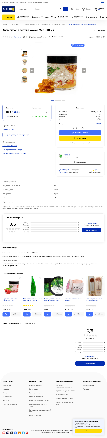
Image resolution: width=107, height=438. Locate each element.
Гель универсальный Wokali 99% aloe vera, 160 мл (32, 299)
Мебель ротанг (91, 17)
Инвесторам (7, 393)
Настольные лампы (62, 17)
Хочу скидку (78, 45)
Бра (53, 17)
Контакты (6, 400)
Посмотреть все (8, 129)
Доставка (12, 2)
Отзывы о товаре (12, 323)
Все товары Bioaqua (10, 146)
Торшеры (45, 17)
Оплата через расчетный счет (65, 403)
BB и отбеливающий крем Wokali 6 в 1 (74, 299)
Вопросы (30, 323)
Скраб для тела (59, 24)
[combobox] (27, 9)
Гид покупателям (35, 385)
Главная (5, 24)
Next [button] (84, 70)
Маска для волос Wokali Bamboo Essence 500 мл (52, 299)
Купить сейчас (80, 138)
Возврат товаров (35, 415)
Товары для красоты (30, 24)
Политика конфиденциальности (64, 386)
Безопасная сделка (36, 396)
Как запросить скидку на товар (38, 405)
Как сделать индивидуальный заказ (40, 411)
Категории (15, 24)
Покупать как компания (35, 2)
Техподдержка (88, 385)
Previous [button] (32, 70)
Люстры (35, 17)
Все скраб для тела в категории (14, 154)
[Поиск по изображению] (61, 9)
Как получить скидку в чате (39, 400)
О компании (5, 2)
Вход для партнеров (10, 404)
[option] (58, 70)
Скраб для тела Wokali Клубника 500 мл (10, 299)
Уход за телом (45, 24)
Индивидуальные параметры (18, 135)
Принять (88, 431)
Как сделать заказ (21, 2)
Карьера (6, 389)
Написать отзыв (91, 230)
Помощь (45, 2)
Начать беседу (80, 162)
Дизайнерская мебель (77, 17)
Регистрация (34, 389)
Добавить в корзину (80, 133)
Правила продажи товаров (66, 391)
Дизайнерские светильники (23, 17)
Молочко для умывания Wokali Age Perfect (94, 299)
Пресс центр (7, 396)
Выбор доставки (62, 394)
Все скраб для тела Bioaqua (13, 150)
